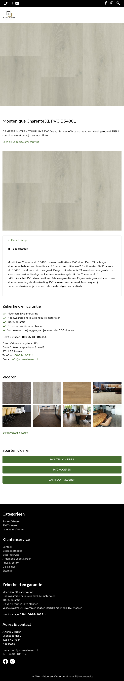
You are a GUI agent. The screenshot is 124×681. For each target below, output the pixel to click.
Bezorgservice (10, 555)
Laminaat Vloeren (13, 529)
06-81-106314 (23, 355)
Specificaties (20, 249)
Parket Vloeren (11, 521)
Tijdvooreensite (84, 676)
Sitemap (7, 571)
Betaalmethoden (12, 551)
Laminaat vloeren (62, 480)
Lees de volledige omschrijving (20, 142)
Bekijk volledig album (15, 433)
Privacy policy (10, 563)
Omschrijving (19, 240)
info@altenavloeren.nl (25, 359)
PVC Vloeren (10, 525)
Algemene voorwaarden (16, 559)
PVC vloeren (62, 469)
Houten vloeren (62, 459)
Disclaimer (8, 567)
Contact (7, 547)
